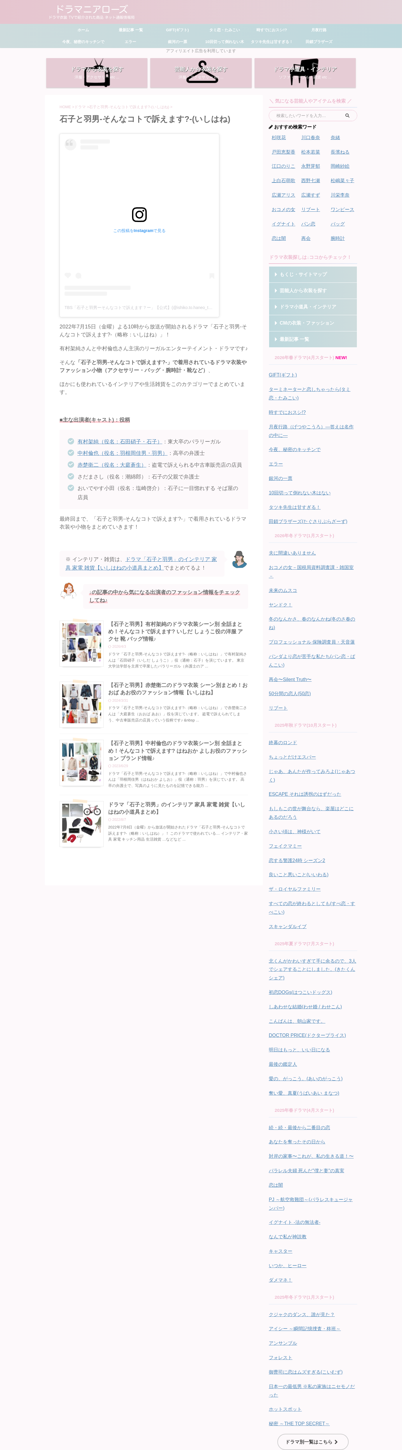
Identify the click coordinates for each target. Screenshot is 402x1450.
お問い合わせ (209, 1409)
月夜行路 (319, 30)
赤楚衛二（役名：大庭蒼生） (112, 465)
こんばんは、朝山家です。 (295, 968)
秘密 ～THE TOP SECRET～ (297, 1356)
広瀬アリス (283, 192)
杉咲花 (278, 137)
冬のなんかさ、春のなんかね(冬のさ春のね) (312, 597)
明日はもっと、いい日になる (297, 996)
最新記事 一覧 (130, 30)
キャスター (280, 1190)
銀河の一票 (177, 42)
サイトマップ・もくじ (175, 1409)
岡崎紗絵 (339, 164)
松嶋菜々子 (342, 178)
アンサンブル (282, 1279)
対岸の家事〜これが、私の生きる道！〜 (308, 1099)
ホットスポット (284, 1343)
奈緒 (335, 137)
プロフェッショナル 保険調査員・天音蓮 (309, 611)
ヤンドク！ (280, 583)
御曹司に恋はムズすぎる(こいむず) (303, 1307)
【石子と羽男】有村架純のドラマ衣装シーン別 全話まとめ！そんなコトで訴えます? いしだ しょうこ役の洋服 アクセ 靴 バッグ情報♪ (175, 631)
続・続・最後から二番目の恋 (297, 1071)
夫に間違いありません (291, 542)
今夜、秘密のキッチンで (83, 42)
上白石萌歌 (283, 178)
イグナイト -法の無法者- (293, 1162)
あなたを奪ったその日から (295, 1085)
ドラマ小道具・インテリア (302, 302)
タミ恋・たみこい (224, 30)
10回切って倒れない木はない (298, 483)
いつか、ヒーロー (286, 1204)
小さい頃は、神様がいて (293, 785)
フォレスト (280, 1293)
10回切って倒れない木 (224, 42)
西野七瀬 (310, 178)
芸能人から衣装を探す (298, 286)
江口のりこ (283, 164)
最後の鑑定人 (282, 1009)
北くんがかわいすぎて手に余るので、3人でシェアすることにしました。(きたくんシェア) (312, 918)
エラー (130, 42)
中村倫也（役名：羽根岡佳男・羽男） (123, 453)
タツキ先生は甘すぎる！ (272, 42)
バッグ (337, 220)
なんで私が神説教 (286, 1176)
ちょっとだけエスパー (291, 722)
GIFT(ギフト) (177, 30)
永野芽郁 (310, 164)
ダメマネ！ (280, 1218)
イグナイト (283, 220)
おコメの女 (283, 206)
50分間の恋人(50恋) (288, 660)
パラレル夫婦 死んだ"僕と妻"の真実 (304, 1113)
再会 (305, 234)
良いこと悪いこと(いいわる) (297, 827)
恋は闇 (278, 234)
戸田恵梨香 (283, 151)
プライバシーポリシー (244, 1409)
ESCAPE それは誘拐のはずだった (303, 750)
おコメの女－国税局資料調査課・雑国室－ (311, 555)
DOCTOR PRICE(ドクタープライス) (305, 982)
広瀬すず (310, 192)
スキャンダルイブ (286, 876)
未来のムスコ (282, 569)
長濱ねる (339, 151)
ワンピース (342, 206)
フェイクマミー (284, 799)
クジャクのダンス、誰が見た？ (300, 1252)
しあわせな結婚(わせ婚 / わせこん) (303, 954)
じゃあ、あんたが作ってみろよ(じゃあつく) (312, 736)
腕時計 (337, 234)
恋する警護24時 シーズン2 (295, 813)
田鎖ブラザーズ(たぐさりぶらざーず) (305, 511)
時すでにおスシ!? (271, 30)
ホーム (83, 30)
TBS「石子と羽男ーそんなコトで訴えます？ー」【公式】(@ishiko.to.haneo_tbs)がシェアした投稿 (156, 307)
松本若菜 (310, 151)
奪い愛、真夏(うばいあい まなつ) (302, 1037)
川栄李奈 (339, 192)
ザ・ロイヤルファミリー (293, 841)
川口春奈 (310, 137)
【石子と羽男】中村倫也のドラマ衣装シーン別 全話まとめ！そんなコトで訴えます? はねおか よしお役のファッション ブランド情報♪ (177, 751)
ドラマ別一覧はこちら (311, 1374)
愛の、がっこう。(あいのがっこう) (303, 1023)
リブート (310, 206)
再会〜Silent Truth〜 (289, 647)
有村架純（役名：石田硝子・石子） (120, 442)
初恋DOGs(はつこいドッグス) (298, 940)
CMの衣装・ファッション (301, 319)
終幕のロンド (282, 708)
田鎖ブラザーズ (319, 42)
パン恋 (307, 220)
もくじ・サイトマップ (298, 270)
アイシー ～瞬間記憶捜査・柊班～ (302, 1265)
